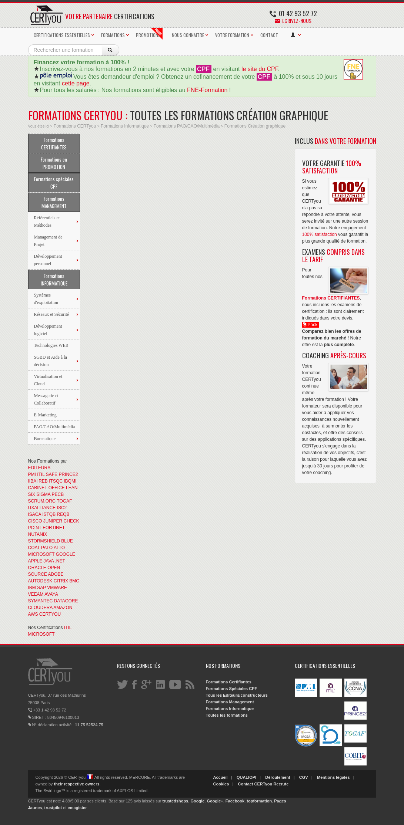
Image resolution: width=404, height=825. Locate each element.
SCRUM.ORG (42, 501)
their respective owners (77, 784)
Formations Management (230, 702)
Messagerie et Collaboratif (46, 399)
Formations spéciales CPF (54, 182)
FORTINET (54, 527)
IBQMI (70, 481)
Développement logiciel (48, 330)
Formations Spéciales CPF (231, 688)
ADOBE (56, 574)
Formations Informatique (125, 126)
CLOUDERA (40, 607)
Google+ (215, 801)
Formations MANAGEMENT (54, 202)
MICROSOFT (41, 554)
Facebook (235, 801)
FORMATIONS (113, 35)
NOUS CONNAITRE (188, 35)
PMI (32, 474)
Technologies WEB (51, 345)
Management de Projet (48, 240)
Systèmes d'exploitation (46, 299)
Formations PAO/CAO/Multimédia (187, 126)
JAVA (49, 561)
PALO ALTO (53, 547)
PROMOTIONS (149, 34)
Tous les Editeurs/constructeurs (237, 695)
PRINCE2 (68, 474)
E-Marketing (45, 414)
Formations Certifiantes (228, 682)
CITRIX (61, 581)
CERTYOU (50, 614)
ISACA (34, 514)
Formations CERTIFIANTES (54, 143)
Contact (245, 784)
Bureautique (45, 438)
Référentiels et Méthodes (47, 221)
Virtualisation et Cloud (48, 380)
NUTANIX (37, 534)
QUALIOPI (246, 777)
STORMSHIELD (44, 541)
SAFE (51, 474)
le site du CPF (259, 69)
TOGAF (64, 501)
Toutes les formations (227, 715)
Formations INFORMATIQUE (54, 279)
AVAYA (51, 594)
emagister (77, 807)
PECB (58, 494)
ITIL (40, 474)
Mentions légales (333, 777)
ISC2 (62, 507)
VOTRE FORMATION (232, 35)
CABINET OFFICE (46, 487)
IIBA (32, 481)
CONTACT (269, 35)
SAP (41, 587)
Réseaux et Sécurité (51, 314)
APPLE (35, 561)
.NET (60, 561)
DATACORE (66, 600)
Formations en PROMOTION (54, 163)
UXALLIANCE (42, 507)
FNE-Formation (207, 90)
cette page (76, 83)
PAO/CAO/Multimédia (54, 426)
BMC (74, 581)
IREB (42, 481)
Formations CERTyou (75, 126)
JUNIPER (52, 521)
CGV (303, 777)
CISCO (35, 521)
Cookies (221, 784)
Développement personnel (48, 260)
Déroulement (277, 777)
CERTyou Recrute (271, 784)
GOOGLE (65, 554)
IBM (32, 587)
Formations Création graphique (255, 126)
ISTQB (49, 514)
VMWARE (57, 587)
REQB (63, 514)
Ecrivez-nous (293, 20)
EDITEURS (39, 467)
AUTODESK (40, 581)
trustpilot (53, 807)
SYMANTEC (40, 600)
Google (197, 801)
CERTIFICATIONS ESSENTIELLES (62, 35)
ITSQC (56, 481)
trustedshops (175, 801)
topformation (259, 801)
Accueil (220, 777)
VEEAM (36, 594)
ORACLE (37, 567)
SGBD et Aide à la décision (50, 361)
